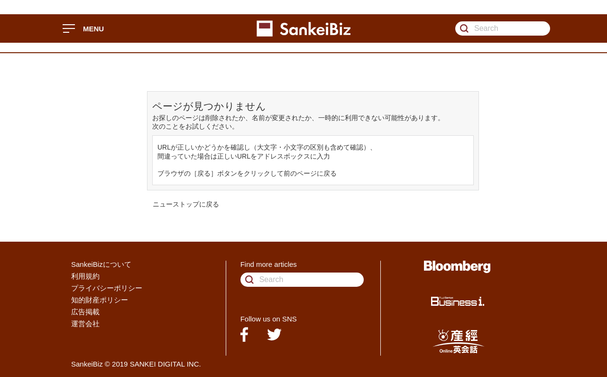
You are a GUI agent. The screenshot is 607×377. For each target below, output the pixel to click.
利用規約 (85, 276)
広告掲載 (85, 311)
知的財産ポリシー (99, 299)
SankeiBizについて (101, 264)
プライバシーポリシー (106, 288)
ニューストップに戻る (186, 204)
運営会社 (85, 323)
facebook (244, 334)
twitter (274, 334)
